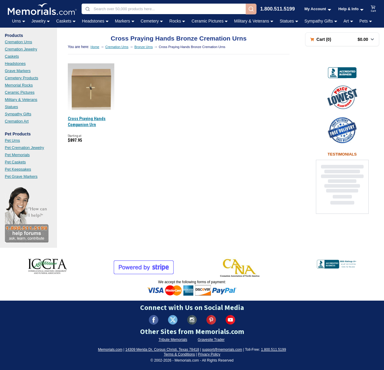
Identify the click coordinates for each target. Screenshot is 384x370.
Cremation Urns (18, 42)
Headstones (15, 63)
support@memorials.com (222, 349)
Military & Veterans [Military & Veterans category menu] (253, 21)
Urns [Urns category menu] (18, 21)
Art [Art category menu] (348, 21)
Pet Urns (12, 140)
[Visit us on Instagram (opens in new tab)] (192, 320)
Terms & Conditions (179, 354)
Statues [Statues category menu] (289, 21)
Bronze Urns (143, 47)
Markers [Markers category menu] (124, 21)
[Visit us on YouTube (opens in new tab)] (230, 320)
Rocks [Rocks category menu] (177, 21)
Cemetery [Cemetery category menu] (152, 21)
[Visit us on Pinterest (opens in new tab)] (211, 320)
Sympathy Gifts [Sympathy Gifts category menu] (320, 21)
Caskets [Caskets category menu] (66, 21)
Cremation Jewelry (21, 49)
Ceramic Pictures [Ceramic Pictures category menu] (210, 21)
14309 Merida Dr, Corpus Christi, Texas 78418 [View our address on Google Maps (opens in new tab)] (162, 349)
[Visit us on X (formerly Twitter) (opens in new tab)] (173, 320)
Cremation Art (16, 121)
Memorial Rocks (19, 85)
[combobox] (164, 9)
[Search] (251, 9)
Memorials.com (110, 349)
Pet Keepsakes (18, 169)
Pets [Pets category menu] (365, 21)
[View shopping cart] (373, 9)
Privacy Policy (209, 354)
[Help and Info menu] (351, 9)
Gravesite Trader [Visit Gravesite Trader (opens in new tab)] (211, 340)
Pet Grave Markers (21, 176)
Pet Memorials (17, 155)
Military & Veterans (21, 99)
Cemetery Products (21, 78)
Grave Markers (18, 70)
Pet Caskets (15, 162)
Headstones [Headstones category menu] (95, 21)
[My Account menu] (317, 9)
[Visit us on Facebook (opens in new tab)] (153, 320)
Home (95, 47)
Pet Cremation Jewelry (24, 147)
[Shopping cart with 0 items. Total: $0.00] (342, 39)
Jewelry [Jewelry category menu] (41, 21)
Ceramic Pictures (19, 92)
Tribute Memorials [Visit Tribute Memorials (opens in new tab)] (172, 340)
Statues (11, 107)
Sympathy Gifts (18, 114)
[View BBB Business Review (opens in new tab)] (342, 72)
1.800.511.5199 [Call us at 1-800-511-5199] (277, 9)
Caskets (12, 56)
